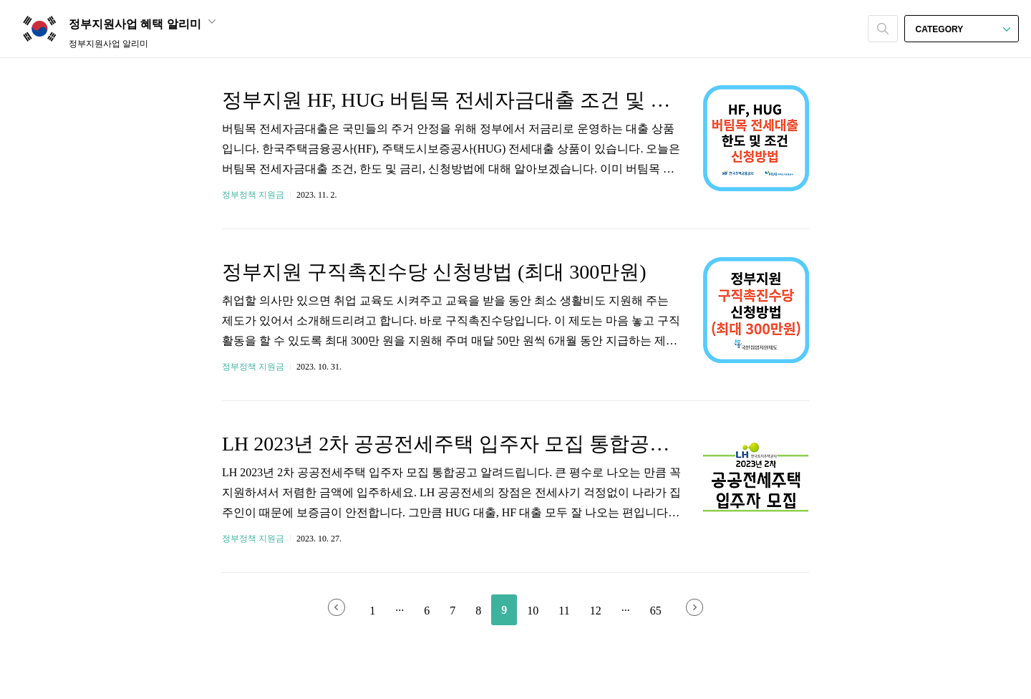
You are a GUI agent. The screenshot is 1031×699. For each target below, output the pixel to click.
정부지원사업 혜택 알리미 (142, 24)
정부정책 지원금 (253, 195)
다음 (694, 607)
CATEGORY (963, 29)
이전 (336, 607)
